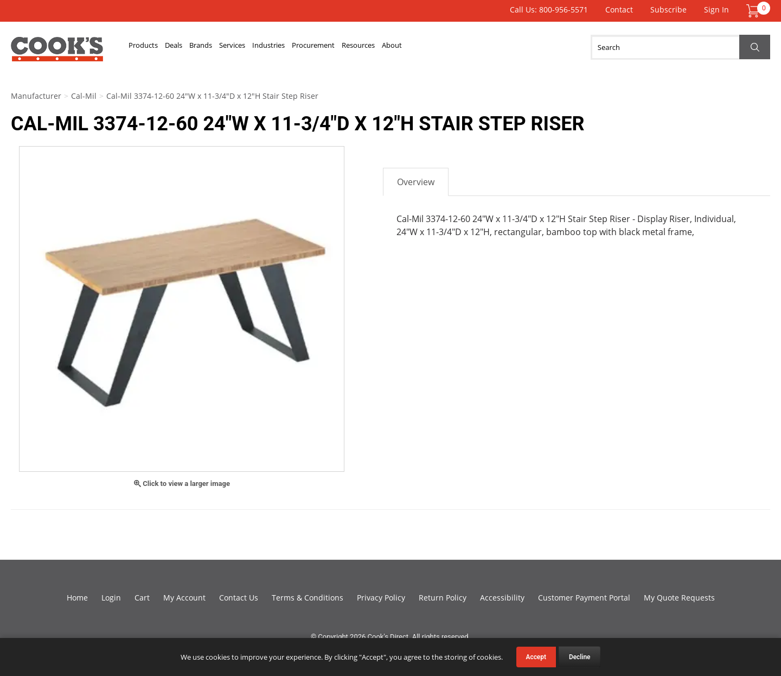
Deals (198, 47)
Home (77, 597)
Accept (536, 657)
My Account (184, 597)
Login (111, 597)
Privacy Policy (381, 597)
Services (288, 47)
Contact (619, 9)
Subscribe (668, 9)
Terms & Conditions (307, 597)
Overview (415, 182)
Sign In (716, 9)
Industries (341, 47)
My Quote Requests (679, 597)
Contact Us (238, 597)
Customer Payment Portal (584, 597)
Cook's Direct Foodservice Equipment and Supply (57, 53)
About (521, 47)
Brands (240, 47)
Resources (471, 47)
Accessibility (502, 597)
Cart (142, 597)
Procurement (406, 47)
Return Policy (442, 597)
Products (151, 47)
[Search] (680, 47)
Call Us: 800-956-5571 (549, 9)
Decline (580, 657)
